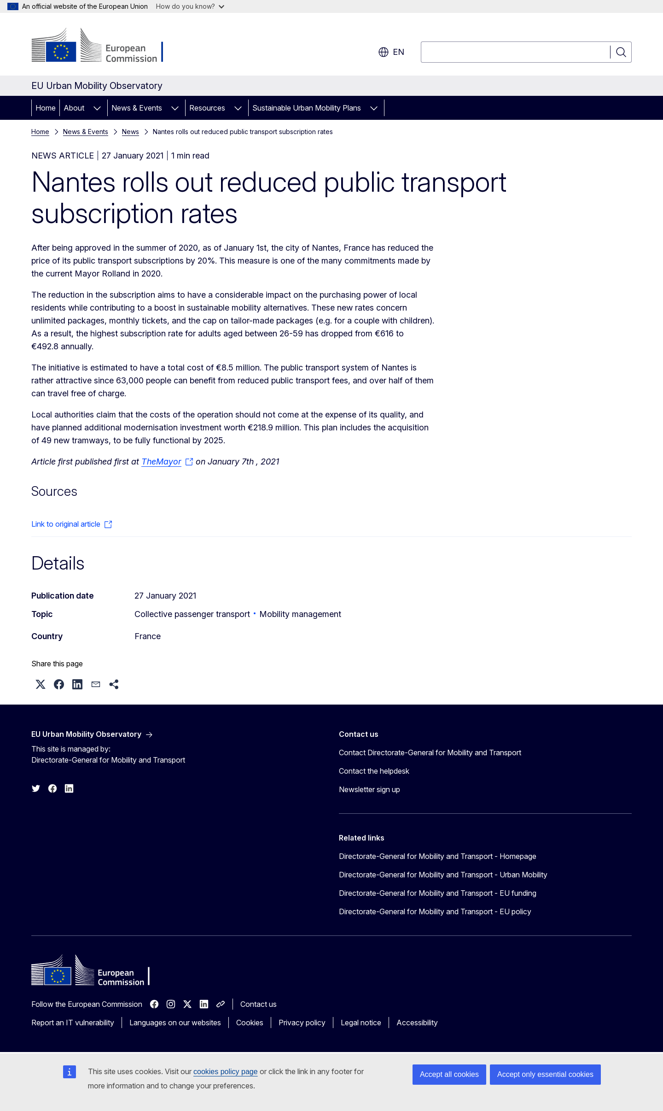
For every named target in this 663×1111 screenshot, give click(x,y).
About (74, 107)
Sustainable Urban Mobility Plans (306, 107)
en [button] (391, 52)
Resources (207, 107)
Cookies (249, 1022)
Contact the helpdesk (374, 771)
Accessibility (417, 1022)
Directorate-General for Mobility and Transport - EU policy (435, 911)
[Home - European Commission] (105, 46)
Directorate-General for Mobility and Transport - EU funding (437, 893)
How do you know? (190, 6)
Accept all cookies (449, 1074)
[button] (40, 684)
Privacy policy (302, 1022)
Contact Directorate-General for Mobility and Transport (430, 752)
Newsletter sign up (369, 789)
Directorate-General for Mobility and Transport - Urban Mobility (443, 874)
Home (45, 107)
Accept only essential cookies (545, 1074)
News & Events (136, 107)
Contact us (258, 1004)
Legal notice (361, 1022)
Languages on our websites (175, 1022)
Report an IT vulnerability (72, 1022)
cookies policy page (225, 1072)
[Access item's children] (97, 108)
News (130, 131)
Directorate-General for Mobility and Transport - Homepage (437, 856)
